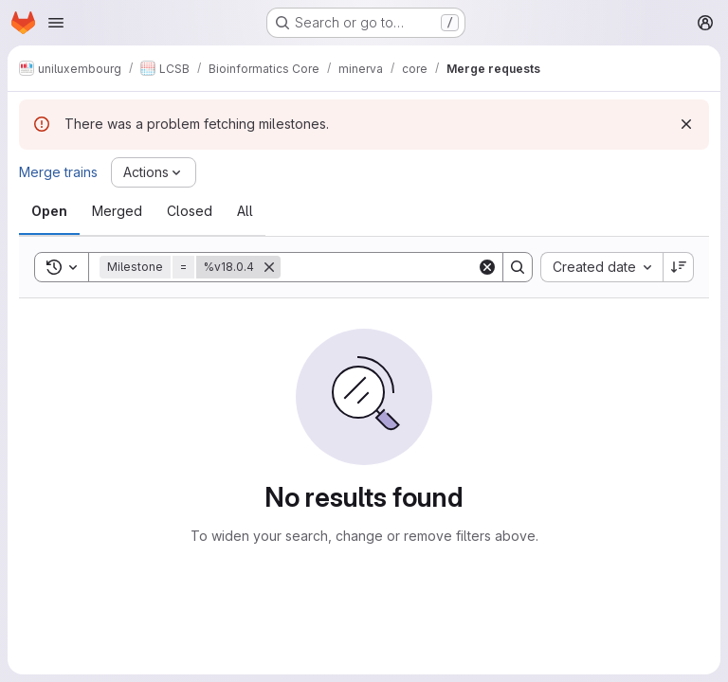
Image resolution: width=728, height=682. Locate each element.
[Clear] (487, 267)
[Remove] (269, 267)
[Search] (398, 267)
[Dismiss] (686, 124)
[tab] (49, 211)
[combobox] (601, 267)
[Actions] (153, 172)
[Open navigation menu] (56, 23)
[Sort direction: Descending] (679, 267)
